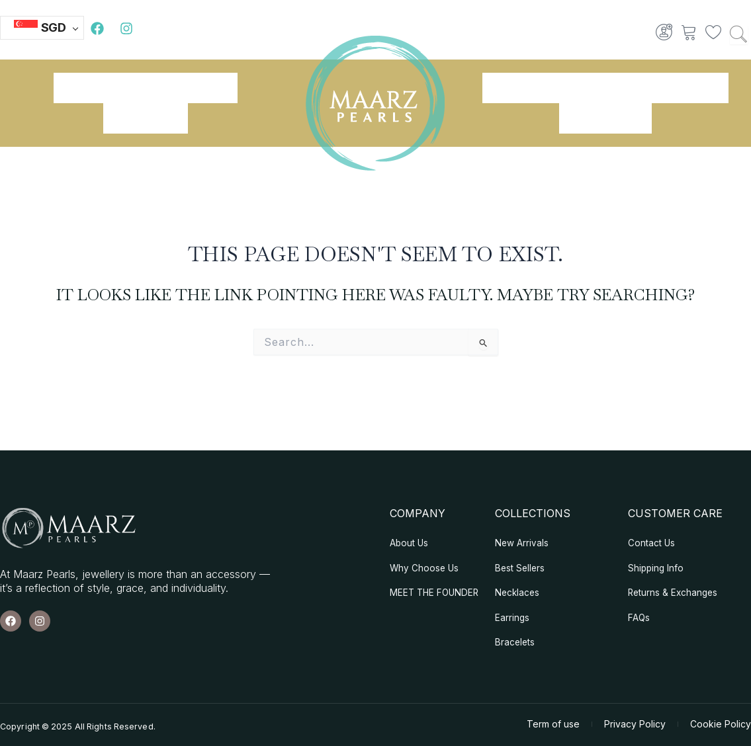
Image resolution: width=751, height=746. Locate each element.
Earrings (605, 88)
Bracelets (524, 88)
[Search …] (739, 35)
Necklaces (686, 88)
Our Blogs (145, 118)
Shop (212, 88)
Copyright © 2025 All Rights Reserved (79, 730)
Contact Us (605, 118)
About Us (147, 88)
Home (80, 88)
